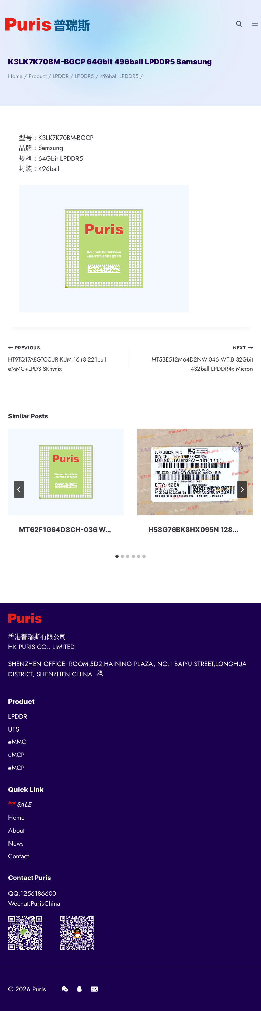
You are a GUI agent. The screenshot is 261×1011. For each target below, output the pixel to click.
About (16, 830)
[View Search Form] (239, 24)
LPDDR (17, 716)
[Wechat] (64, 989)
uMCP (16, 755)
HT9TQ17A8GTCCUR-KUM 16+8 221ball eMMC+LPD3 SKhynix (66, 359)
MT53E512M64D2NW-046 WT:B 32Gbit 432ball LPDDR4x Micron (195, 359)
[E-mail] (94, 989)
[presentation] (66, 475)
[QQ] (79, 989)
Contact (18, 856)
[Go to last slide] (19, 493)
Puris (39, 989)
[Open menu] (254, 23)
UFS (13, 729)
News (16, 843)
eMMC (17, 742)
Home (16, 817)
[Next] (242, 493)
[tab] (117, 559)
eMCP (16, 768)
